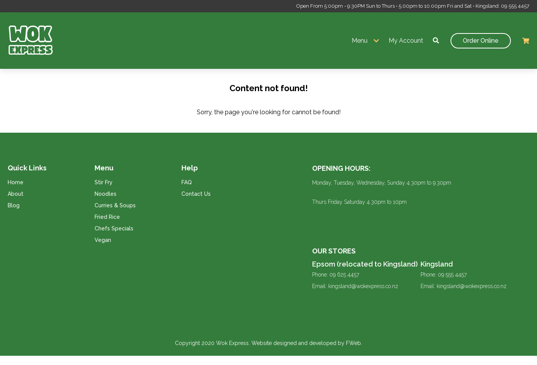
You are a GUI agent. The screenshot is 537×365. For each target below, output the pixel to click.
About (15, 194)
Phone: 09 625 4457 (335, 275)
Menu (359, 40)
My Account (406, 40)
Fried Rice (107, 217)
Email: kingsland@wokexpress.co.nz (355, 286)
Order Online (481, 40)
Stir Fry (104, 182)
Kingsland (437, 264)
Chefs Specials (114, 228)
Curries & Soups (115, 205)
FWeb (353, 343)
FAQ (186, 182)
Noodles (105, 194)
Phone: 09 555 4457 (444, 275)
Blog (14, 205)
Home (15, 182)
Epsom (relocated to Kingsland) (365, 264)
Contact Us (196, 194)
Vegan (103, 240)
